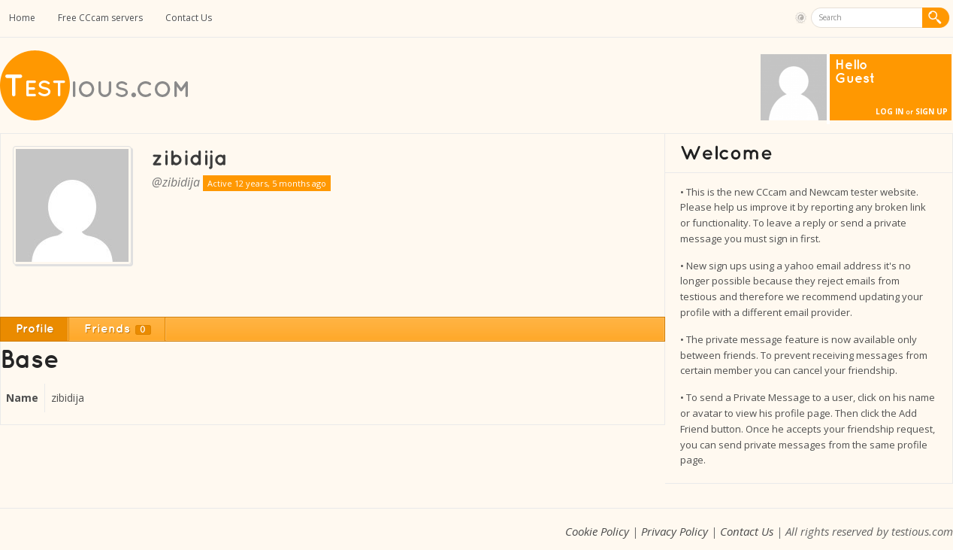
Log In (889, 111)
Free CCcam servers (100, 17)
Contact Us (188, 17)
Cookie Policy (597, 531)
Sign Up (931, 111)
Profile (35, 329)
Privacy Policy (674, 531)
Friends (117, 329)
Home (22, 17)
